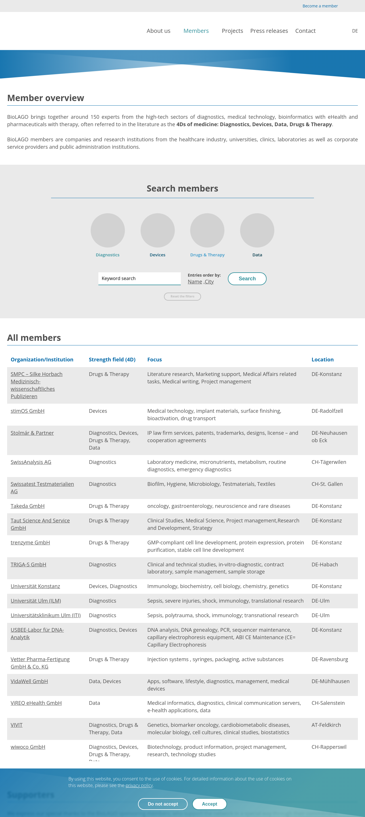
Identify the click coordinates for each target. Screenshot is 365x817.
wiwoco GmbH (28, 746)
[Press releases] (269, 31)
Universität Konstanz (35, 586)
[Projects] (232, 31)
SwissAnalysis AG (31, 461)
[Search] (333, 31)
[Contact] (308, 31)
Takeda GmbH (28, 505)
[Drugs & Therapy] (207, 233)
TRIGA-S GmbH (28, 564)
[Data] (257, 233)
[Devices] (157, 233)
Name (195, 281)
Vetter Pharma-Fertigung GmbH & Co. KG (40, 663)
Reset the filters (182, 296)
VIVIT (17, 724)
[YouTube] (345, 6)
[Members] (199, 31)
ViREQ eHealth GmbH (36, 702)
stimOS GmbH (28, 410)
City (209, 281)
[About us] (162, 31)
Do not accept (163, 804)
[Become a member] (315, 6)
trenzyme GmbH (30, 542)
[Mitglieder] (351, 31)
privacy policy (139, 785)
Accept (209, 804)
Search (247, 278)
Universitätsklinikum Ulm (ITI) (46, 615)
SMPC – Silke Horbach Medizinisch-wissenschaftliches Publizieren (37, 385)
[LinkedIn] (354, 6)
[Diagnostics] (107, 233)
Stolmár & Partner (32, 432)
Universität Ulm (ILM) (36, 600)
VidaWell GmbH (29, 681)
